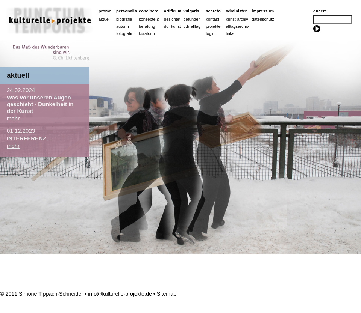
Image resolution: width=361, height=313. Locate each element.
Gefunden (192, 19)
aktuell (18, 75)
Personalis (126, 11)
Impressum (263, 11)
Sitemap (166, 294)
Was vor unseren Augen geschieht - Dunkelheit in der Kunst (40, 104)
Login (210, 33)
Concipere (148, 11)
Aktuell (105, 19)
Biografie (124, 19)
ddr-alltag (192, 26)
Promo (105, 11)
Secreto (213, 11)
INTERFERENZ (26, 138)
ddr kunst (172, 26)
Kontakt (212, 19)
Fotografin (124, 33)
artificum (172, 11)
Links (230, 33)
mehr (13, 118)
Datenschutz (263, 19)
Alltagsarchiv (237, 26)
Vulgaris (191, 11)
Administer (236, 11)
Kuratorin (147, 33)
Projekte (213, 26)
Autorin (122, 26)
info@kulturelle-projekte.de (120, 294)
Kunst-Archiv (237, 19)
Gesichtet (172, 19)
